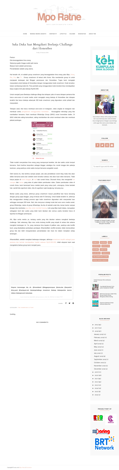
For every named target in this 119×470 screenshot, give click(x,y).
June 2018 (97, 350)
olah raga (96, 253)
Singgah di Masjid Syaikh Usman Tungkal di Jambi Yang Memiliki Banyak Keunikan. (105, 222)
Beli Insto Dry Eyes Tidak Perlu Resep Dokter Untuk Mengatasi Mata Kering (108, 295)
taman (21, 182)
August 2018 (98, 356)
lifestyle (103, 249)
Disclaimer (29, 467)
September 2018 (100, 359)
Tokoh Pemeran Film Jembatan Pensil (102, 280)
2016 (96, 325)
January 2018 (98, 334)
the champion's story (26, 307)
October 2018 (99, 363)
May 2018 (97, 347)
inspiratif (96, 246)
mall (35, 179)
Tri (20, 77)
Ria (11, 77)
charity (95, 242)
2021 (96, 379)
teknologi (105, 253)
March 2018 (98, 341)
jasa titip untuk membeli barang (36, 208)
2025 (96, 392)
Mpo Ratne (22, 467)
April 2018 (97, 344)
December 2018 (99, 369)
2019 (96, 372)
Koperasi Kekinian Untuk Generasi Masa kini (106, 303)
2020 (96, 375)
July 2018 (97, 353)
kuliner (95, 249)
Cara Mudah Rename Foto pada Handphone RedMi (107, 287)
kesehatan (105, 246)
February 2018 (99, 337)
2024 (96, 388)
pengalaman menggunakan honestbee (35, 111)
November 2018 (99, 366)
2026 (96, 395)
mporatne (32, 297)
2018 (96, 331)
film (109, 242)
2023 (96, 385)
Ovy (14, 77)
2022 (96, 382)
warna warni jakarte (100, 260)
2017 (96, 328)
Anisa (72, 74)
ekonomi (103, 242)
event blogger (26, 179)
